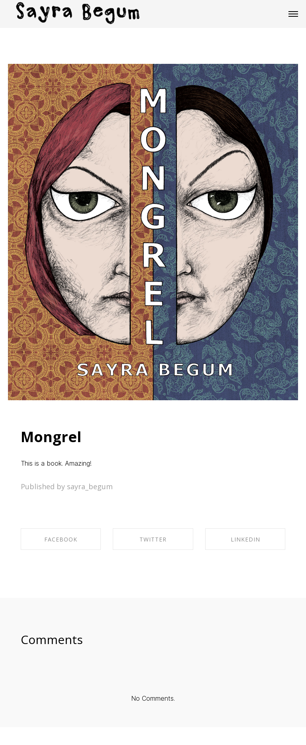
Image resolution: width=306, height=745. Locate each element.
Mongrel (51, 437)
